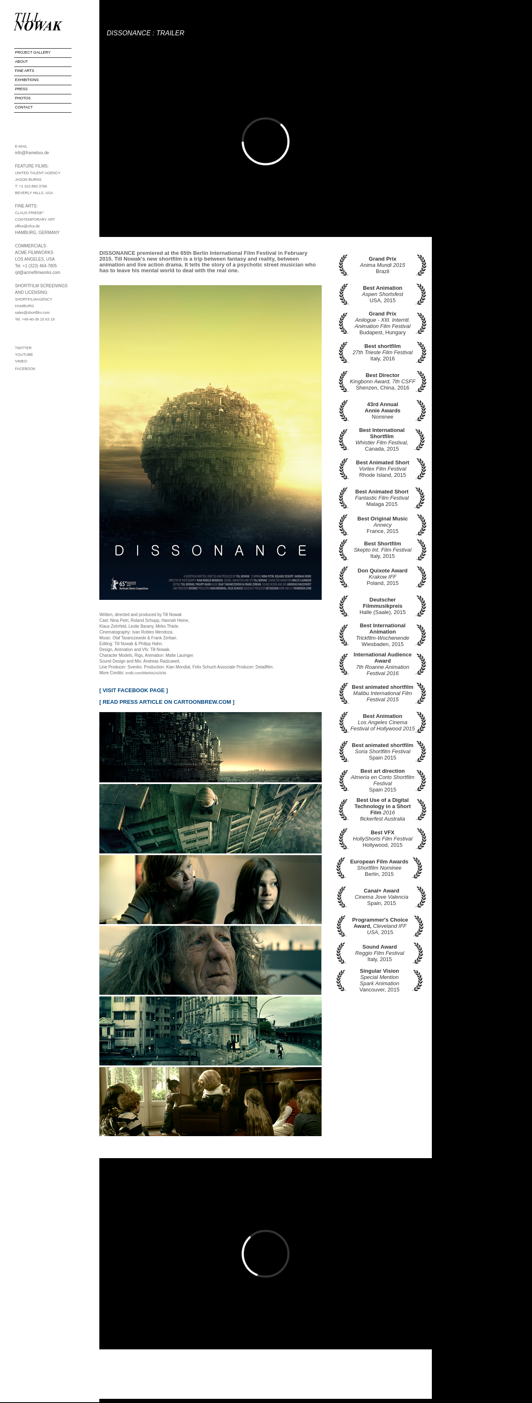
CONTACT (24, 107)
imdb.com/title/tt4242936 (146, 673)
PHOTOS (23, 98)
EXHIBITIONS (27, 80)
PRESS (21, 89)
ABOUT (21, 61)
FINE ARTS (24, 71)
